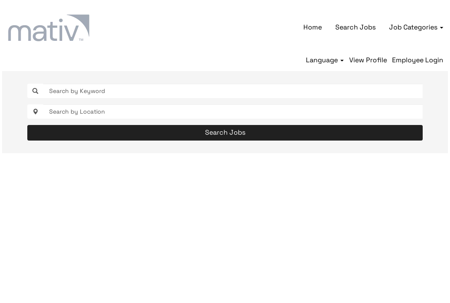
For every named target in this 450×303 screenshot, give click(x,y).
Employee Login (417, 60)
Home (312, 27)
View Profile (368, 60)
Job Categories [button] (416, 27)
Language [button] (325, 60)
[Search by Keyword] (233, 91)
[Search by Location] (233, 111)
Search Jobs (355, 27)
